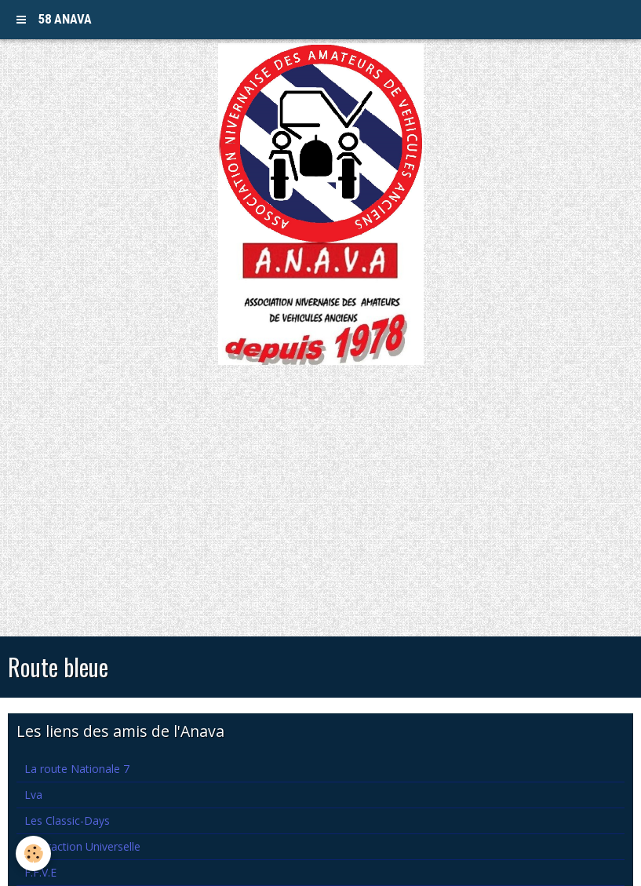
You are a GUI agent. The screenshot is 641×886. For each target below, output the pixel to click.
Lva (33, 794)
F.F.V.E (40, 872)
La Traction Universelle (82, 846)
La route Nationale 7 (76, 768)
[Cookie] (33, 853)
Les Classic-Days (67, 820)
